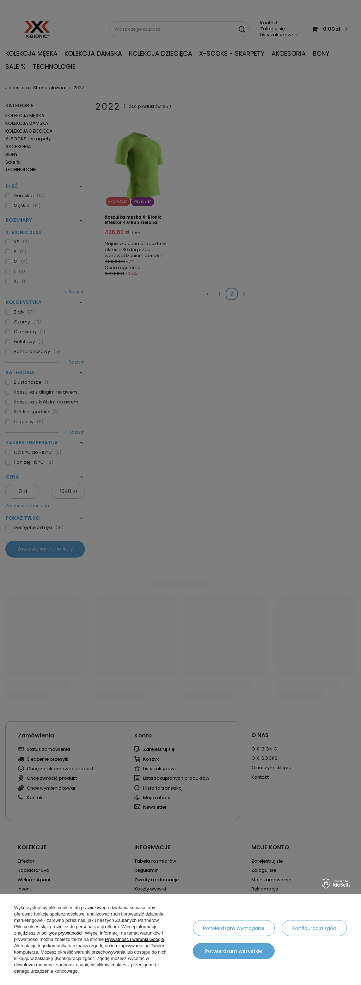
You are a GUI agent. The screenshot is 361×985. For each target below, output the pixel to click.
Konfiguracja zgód (314, 928)
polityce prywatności (61, 933)
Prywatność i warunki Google (134, 939)
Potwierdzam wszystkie (233, 951)
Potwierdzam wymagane (233, 928)
